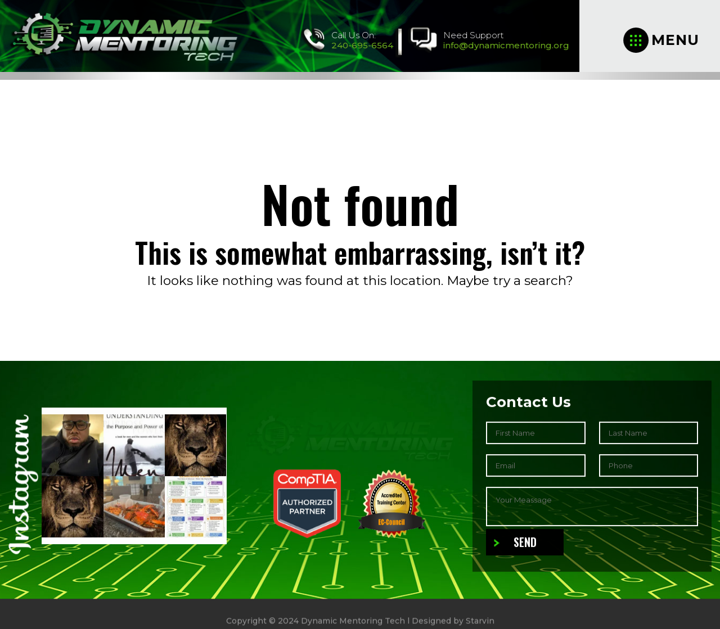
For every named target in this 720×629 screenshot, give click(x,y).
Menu (662, 40)
